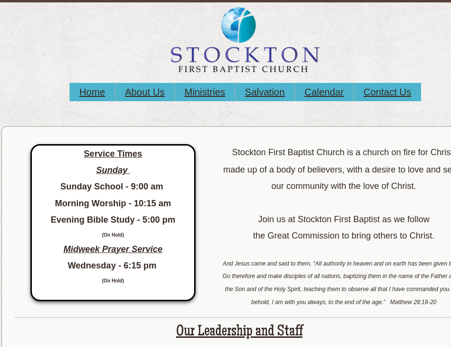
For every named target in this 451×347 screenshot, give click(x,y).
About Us (145, 92)
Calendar (324, 92)
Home (92, 92)
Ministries (204, 92)
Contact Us (387, 92)
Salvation (264, 92)
